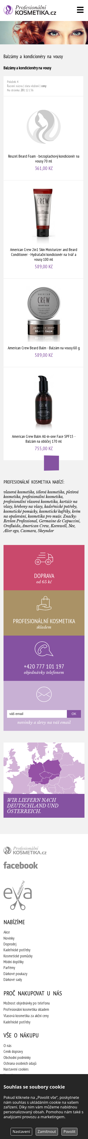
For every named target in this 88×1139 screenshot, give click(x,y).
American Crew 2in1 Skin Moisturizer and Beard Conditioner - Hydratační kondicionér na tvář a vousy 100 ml (44, 229)
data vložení (32, 86)
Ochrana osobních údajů (20, 1063)
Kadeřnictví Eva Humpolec (18, 895)
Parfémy (9, 967)
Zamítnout (47, 1131)
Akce (7, 932)
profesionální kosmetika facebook (21, 865)
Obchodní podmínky (17, 1057)
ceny (43, 86)
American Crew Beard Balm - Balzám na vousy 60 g (44, 323)
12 (27, 90)
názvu (19, 86)
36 (32, 90)
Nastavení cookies (16, 1069)
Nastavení (21, 1131)
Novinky (9, 938)
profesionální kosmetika (33, 851)
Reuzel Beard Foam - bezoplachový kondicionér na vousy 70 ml (44, 138)
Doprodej (10, 944)
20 (22, 90)
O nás (7, 1045)
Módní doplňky (13, 961)
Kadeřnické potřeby (17, 949)
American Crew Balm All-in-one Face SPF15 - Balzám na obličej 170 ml (44, 413)
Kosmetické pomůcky (18, 956)
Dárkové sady (13, 979)
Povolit (70, 1131)
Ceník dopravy (13, 1051)
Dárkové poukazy (15, 973)
